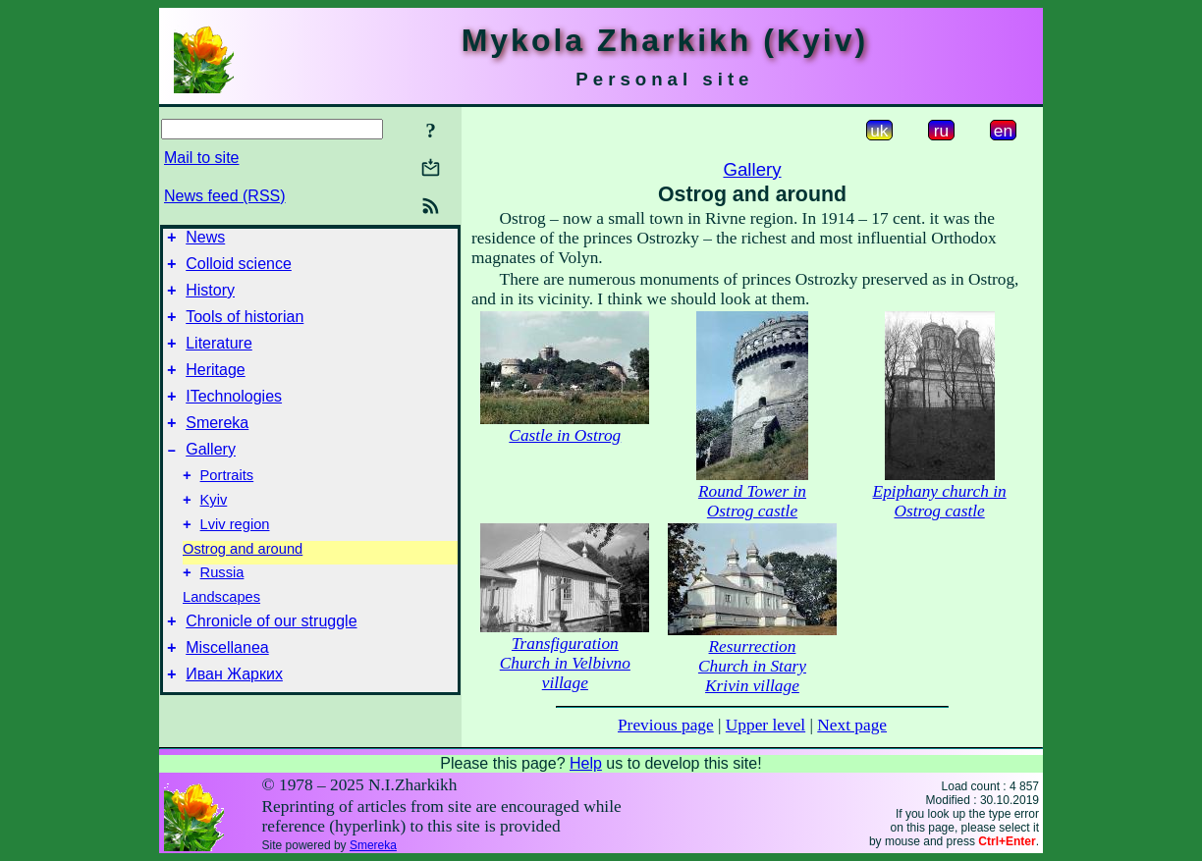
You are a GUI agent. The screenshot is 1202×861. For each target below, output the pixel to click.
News (205, 240)
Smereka (217, 446)
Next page (852, 725)
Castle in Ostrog (565, 435)
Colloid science (239, 269)
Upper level (765, 725)
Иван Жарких (234, 721)
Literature (219, 358)
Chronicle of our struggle (271, 662)
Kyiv (214, 532)
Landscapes (221, 635)
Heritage (215, 387)
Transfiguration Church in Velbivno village (565, 663)
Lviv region (235, 559)
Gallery (211, 475)
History (210, 299)
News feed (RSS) (225, 196)
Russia (222, 611)
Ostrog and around (242, 584)
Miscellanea (227, 691)
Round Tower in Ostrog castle (752, 501)
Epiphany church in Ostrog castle (940, 501)
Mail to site (201, 157)
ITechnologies (234, 416)
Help (586, 763)
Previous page (666, 725)
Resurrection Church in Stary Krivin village (752, 666)
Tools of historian (244, 328)
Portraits (227, 504)
